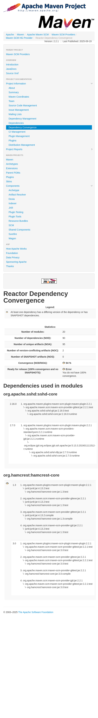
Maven (20, 34)
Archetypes (12, 164)
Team (11, 101)
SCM (11, 225)
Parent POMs (13, 172)
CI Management (17, 131)
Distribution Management (22, 145)
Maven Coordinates (19, 96)
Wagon (12, 238)
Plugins (12, 140)
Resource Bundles (18, 221)
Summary (14, 92)
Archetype (14, 190)
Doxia (12, 199)
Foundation (12, 253)
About (12, 88)
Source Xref (12, 73)
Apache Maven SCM (38, 34)
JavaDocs (11, 69)
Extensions (12, 168)
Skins (9, 181)
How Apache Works (16, 248)
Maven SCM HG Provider (19, 38)
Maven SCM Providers (63, 34)
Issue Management (19, 110)
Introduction (12, 64)
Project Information (49, 83)
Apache (10, 34)
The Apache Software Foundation (35, 612)
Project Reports (49, 149)
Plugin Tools (15, 216)
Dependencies (16, 123)
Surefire (13, 234)
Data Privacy (12, 257)
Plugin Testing (16, 212)
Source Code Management (23, 105)
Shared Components (19, 229)
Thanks (10, 266)
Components (49, 186)
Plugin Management (19, 136)
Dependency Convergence (23, 127)
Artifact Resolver (17, 194)
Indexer (13, 203)
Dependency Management (22, 118)
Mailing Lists (15, 114)
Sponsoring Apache (16, 262)
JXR (11, 207)
